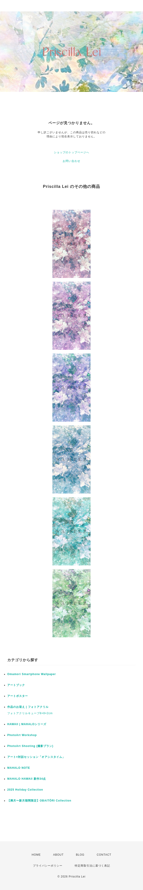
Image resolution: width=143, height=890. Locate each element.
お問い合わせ (71, 161)
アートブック (16, 685)
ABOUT (58, 854)
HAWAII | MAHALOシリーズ (26, 724)
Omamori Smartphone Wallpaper (31, 674)
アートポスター (17, 696)
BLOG (80, 854)
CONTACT (104, 854)
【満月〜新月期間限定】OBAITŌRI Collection (39, 800)
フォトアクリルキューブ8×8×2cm (30, 713)
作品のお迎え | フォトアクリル (28, 706)
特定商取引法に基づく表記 (92, 865)
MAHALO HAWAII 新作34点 (26, 778)
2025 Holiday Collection (25, 789)
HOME (36, 854)
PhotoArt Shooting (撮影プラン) (30, 746)
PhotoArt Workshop (22, 735)
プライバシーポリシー (47, 865)
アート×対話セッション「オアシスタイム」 (36, 757)
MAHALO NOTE (18, 767)
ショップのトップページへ (71, 152)
